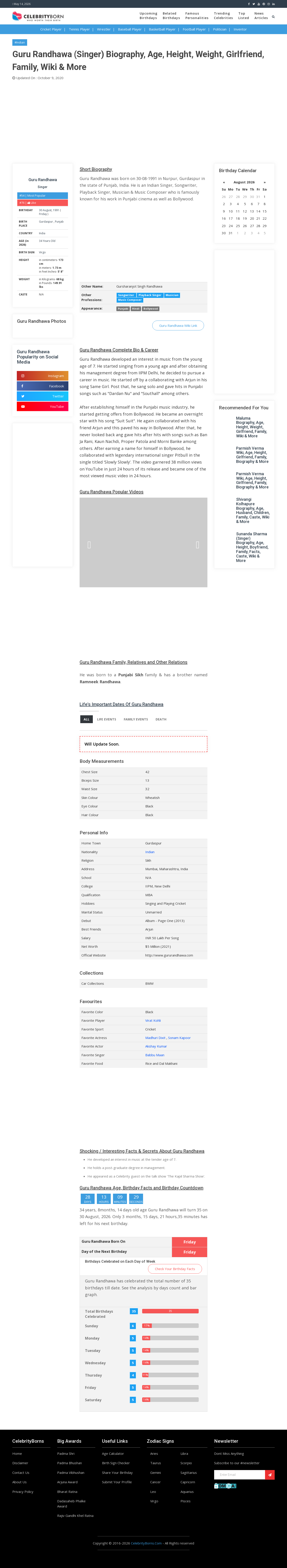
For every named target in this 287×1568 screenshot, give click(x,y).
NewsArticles (261, 15)
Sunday (91, 1325)
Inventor (240, 29)
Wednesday (95, 1362)
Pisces (185, 1501)
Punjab (59, 221)
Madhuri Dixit (155, 1037)
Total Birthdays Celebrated (99, 1314)
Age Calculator (113, 1453)
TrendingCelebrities (223, 15)
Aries (154, 1453)
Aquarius (187, 1491)
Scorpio (186, 1463)
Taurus (155, 1463)
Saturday (93, 1399)
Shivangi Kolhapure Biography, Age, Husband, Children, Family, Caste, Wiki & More (253, 510)
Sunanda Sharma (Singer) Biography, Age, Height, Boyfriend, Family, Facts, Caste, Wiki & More (252, 547)
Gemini (155, 1472)
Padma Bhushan (69, 1463)
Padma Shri (65, 1453)
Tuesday (92, 1350)
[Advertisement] (143, 120)
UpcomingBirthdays (148, 15)
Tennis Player (79, 29)
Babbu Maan (154, 1055)
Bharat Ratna (67, 1491)
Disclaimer (20, 1463)
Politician (219, 29)
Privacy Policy (22, 1491)
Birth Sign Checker (116, 1463)
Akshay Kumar (156, 1046)
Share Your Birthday (117, 1472)
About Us (19, 1482)
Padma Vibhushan (70, 1472)
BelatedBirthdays (171, 15)
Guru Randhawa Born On (103, 1241)
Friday (43, 214)
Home (17, 1453)
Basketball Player (162, 29)
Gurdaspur (46, 221)
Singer (43, 187)
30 (40, 210)
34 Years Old (47, 241)
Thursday (93, 1375)
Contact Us (20, 1472)
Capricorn (187, 1482)
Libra (184, 1453)
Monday (92, 1338)
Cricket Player (51, 29)
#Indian (20, 42)
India (42, 233)
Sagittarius (188, 1472)
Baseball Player (130, 29)
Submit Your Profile (117, 1482)
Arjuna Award (67, 1482)
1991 (56, 210)
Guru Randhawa (42, 179)
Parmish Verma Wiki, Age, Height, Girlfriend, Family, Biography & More (252, 455)
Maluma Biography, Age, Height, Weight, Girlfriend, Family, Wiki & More (251, 427)
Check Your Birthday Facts (175, 1269)
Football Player (194, 29)
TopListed (243, 15)
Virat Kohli (153, 1020)
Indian (149, 852)
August (47, 210)
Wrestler (104, 29)
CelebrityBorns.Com (146, 1543)
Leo (153, 1491)
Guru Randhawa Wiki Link (178, 325)
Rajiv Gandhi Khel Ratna (75, 1515)
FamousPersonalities (197, 15)
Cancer (155, 1482)
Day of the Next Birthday (104, 1251)
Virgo (42, 252)
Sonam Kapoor (179, 1037)
